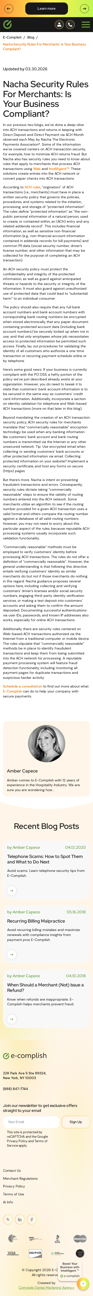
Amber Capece (22, 771)
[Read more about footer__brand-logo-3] (57, 1238)
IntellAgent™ (59, 168)
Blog (30, 37)
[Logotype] (7, 24)
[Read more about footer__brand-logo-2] (35, 1238)
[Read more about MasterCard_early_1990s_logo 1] (80, 1238)
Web (37, 168)
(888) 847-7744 (15, 1089)
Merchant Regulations (20, 1178)
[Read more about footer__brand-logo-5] (13, 1253)
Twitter (8, 1219)
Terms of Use (13, 1194)
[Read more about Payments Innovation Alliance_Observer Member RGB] (57, 1253)
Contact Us (12, 1170)
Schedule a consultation (22, 686)
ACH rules (32, 187)
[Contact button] (59, 24)
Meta (31, 1219)
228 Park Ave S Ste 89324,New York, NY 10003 (24, 1075)
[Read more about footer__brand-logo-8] (80, 1253)
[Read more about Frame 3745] (13, 1238)
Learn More (46, 8)
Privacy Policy (14, 1186)
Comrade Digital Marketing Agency (46, 1287)
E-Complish (12, 37)
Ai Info (8, 1202)
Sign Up (76, 1122)
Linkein (20, 1219)
